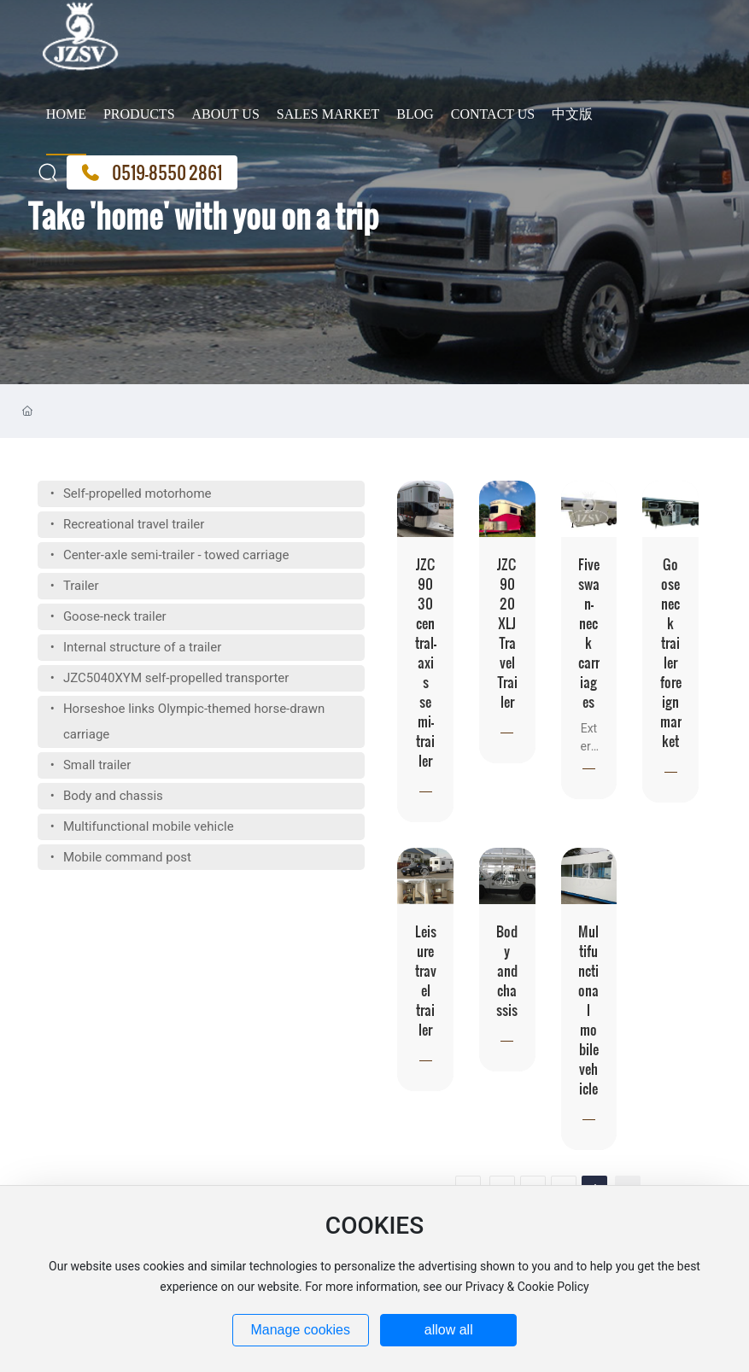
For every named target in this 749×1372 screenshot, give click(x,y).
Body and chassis (507, 970)
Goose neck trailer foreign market (671, 652)
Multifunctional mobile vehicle (588, 1009)
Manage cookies (300, 1329)
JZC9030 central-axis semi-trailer (425, 662)
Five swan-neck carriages (589, 632)
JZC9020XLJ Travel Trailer (507, 632)
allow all (448, 1329)
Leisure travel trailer (425, 980)
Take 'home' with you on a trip (203, 243)
